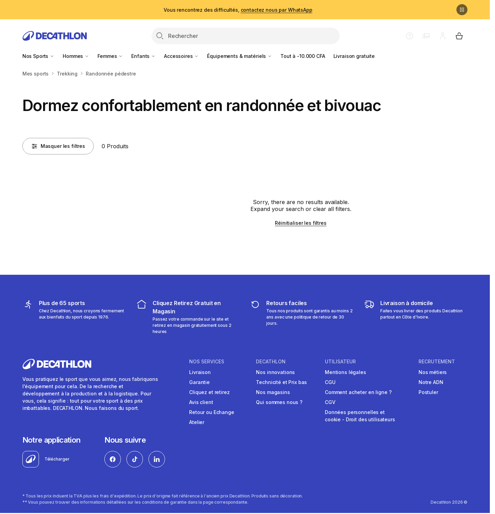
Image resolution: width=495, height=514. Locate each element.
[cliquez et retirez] (188, 317)
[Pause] (461, 9)
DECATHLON (271, 361)
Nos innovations (275, 372)
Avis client (201, 402)
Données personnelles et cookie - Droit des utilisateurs (360, 415)
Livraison (200, 372)
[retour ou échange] (301, 317)
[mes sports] (74, 317)
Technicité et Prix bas (281, 382)
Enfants (143, 56)
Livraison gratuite (354, 56)
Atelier (196, 422)
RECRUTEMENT (437, 361)
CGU (330, 382)
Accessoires (181, 56)
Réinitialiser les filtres (301, 223)
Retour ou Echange (211, 412)
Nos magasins (273, 392)
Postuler (428, 392)
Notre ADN (431, 382)
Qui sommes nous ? (279, 402)
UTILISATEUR (340, 361)
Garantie (199, 382)
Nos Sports (38, 56)
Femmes (110, 56)
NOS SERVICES (206, 361)
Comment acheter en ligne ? (358, 392)
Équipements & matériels (239, 56)
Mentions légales (345, 372)
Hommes (76, 56)
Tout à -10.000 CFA (302, 56)
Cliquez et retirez (209, 392)
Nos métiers (433, 372)
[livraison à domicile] (415, 317)
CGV (330, 402)
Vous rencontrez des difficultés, (238, 10)
